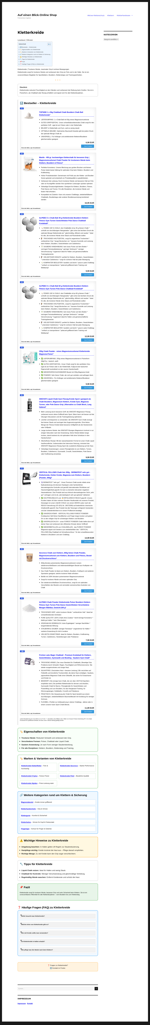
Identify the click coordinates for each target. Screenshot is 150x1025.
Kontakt (30, 1005)
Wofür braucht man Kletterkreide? (34, 916)
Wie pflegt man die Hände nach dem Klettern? (39, 951)
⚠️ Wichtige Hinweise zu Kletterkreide (31, 57)
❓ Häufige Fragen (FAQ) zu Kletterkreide (32, 64)
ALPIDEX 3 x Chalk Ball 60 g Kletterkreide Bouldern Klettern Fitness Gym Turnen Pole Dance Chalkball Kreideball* (63, 287)
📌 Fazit (22, 61)
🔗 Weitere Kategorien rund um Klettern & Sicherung (35, 54)
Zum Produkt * (88, 146)
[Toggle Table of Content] (48, 44)
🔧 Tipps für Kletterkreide (27, 59)
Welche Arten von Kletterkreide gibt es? (36, 925)
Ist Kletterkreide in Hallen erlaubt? (34, 942)
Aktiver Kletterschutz (95, 15)
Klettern (110, 15)
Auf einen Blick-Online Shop (37, 15)
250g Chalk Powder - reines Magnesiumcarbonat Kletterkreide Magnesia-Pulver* (64, 352)
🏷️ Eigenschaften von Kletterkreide (30, 49)
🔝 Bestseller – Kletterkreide (28, 47)
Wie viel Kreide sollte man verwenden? (36, 934)
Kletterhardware (123, 15)
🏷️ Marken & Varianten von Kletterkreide (31, 52)
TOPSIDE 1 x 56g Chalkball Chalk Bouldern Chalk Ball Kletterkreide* (61, 113)
